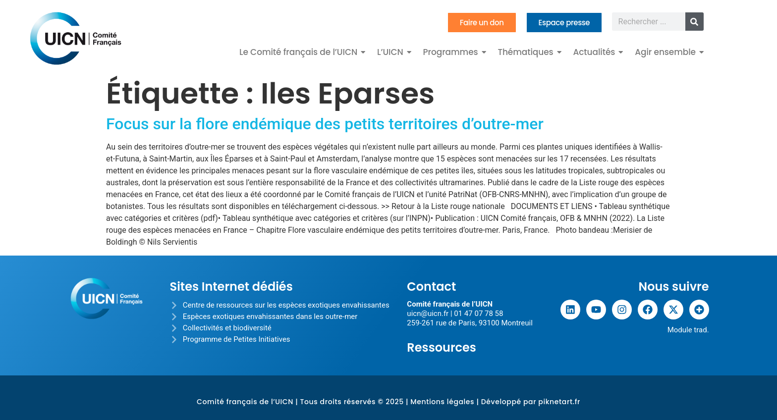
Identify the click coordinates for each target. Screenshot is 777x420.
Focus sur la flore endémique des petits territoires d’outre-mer (325, 123)
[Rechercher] (694, 21)
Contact (431, 286)
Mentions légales (442, 402)
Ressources (441, 347)
